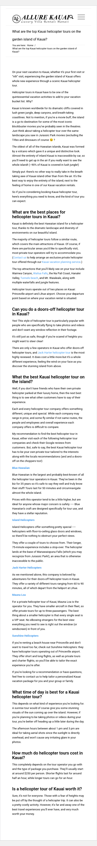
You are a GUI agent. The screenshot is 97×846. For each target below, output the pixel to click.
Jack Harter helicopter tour (54, 352)
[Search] (69, 17)
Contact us (19, 257)
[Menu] (79, 17)
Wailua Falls (40, 273)
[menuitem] (69, 17)
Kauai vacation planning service (61, 262)
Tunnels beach (29, 278)
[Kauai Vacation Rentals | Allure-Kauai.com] (41, 17)
